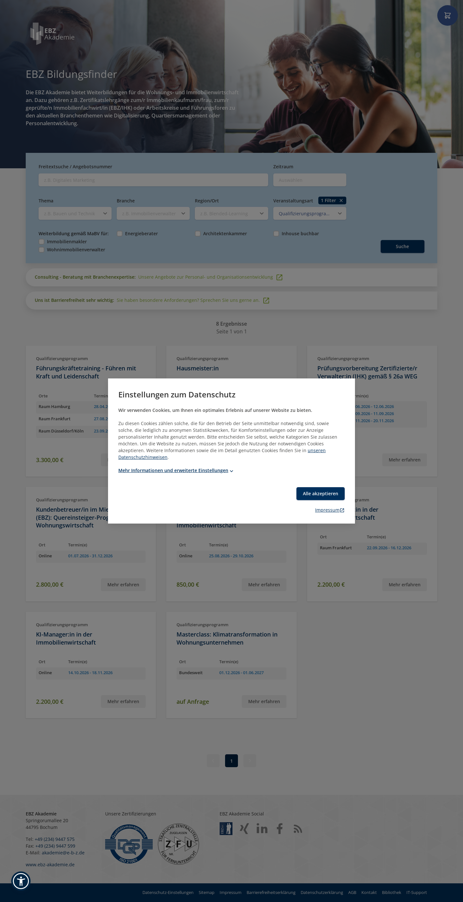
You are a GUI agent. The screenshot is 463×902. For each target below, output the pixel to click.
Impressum (330, 510)
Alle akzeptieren (320, 493)
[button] (21, 881)
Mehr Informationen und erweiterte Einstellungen (176, 470)
